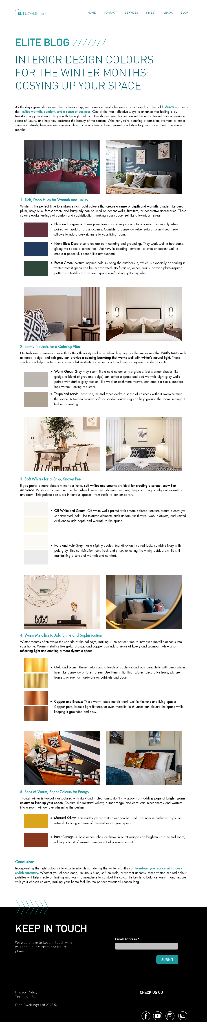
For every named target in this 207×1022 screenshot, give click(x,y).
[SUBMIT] (167, 959)
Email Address (126, 939)
